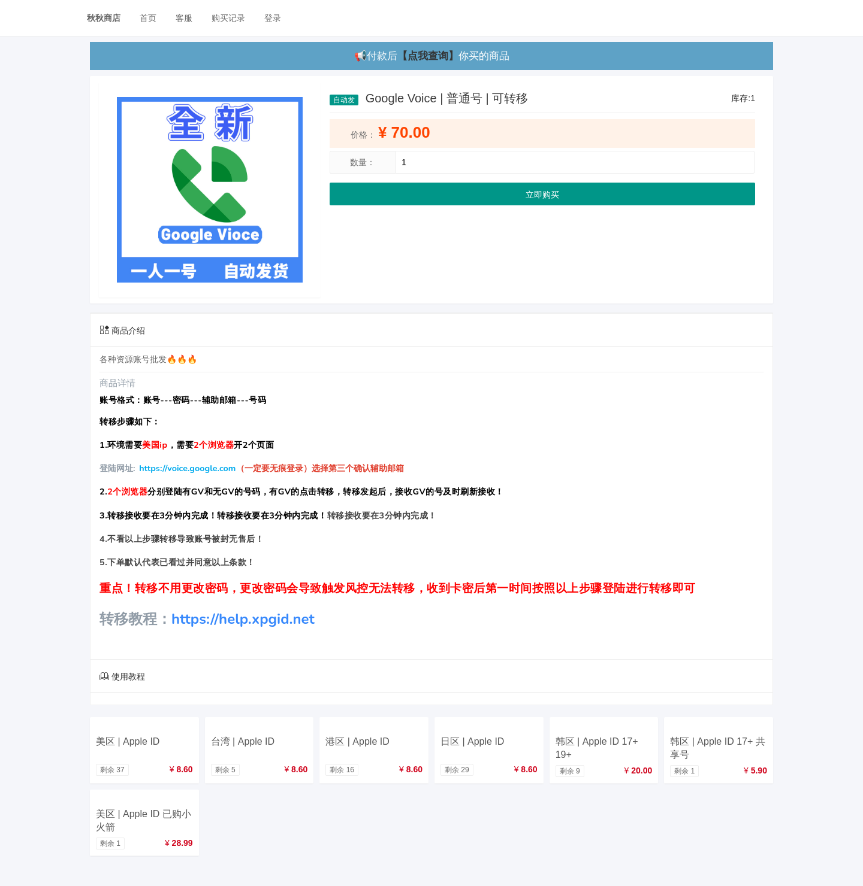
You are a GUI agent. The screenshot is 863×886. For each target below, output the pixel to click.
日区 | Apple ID (472, 741)
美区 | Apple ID (127, 741)
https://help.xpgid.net (243, 619)
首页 (148, 18)
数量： (362, 162)
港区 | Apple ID (357, 741)
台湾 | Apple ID (242, 741)
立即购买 (542, 194)
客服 (184, 18)
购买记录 (228, 18)
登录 (272, 18)
